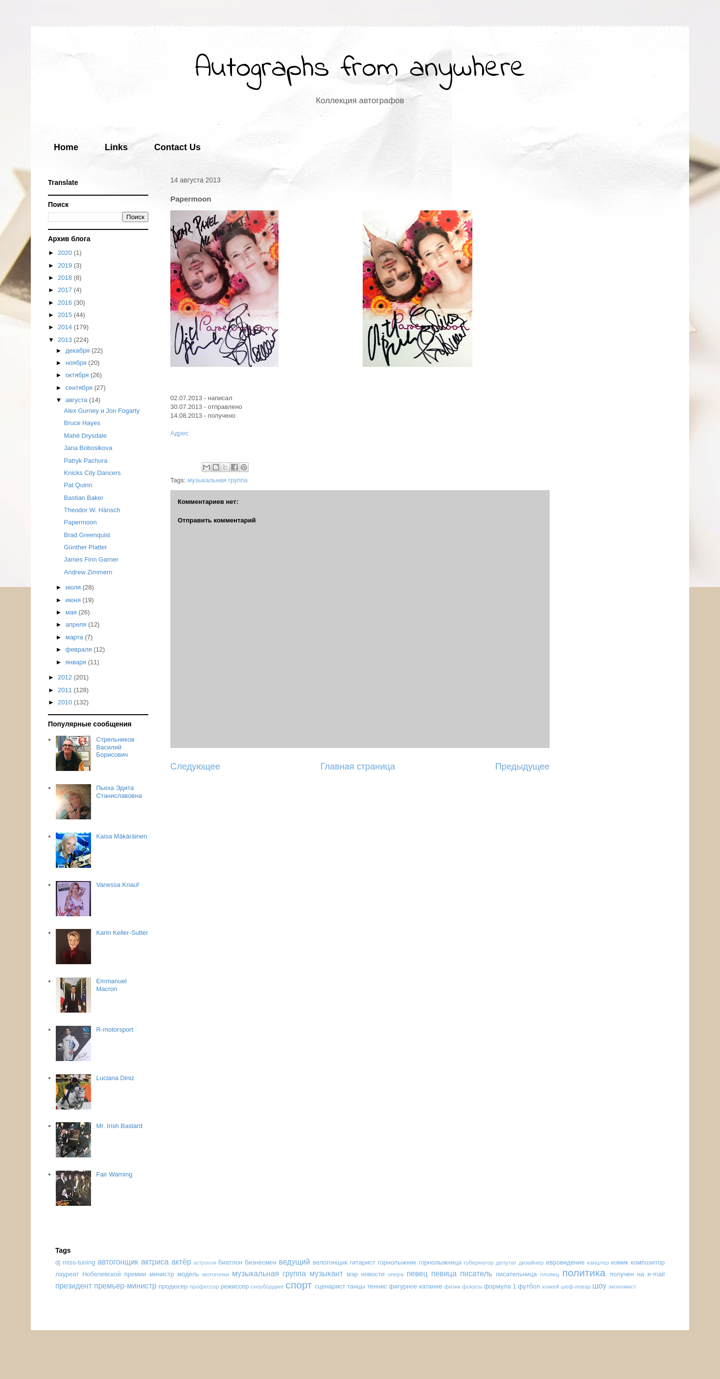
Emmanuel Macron (111, 985)
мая (72, 612)
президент (73, 1286)
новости (373, 1274)
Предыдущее (522, 766)
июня (74, 600)
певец (417, 1273)
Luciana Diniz (115, 1078)
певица (444, 1273)
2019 (66, 265)
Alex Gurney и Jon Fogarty (101, 410)
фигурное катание (415, 1286)
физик (452, 1286)
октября (78, 375)
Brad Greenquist (87, 535)
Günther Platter (85, 547)
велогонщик (330, 1262)
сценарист (330, 1286)
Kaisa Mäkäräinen (121, 836)
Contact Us (177, 147)
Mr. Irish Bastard (119, 1126)
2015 (66, 314)
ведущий (294, 1262)
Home (66, 147)
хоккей (550, 1286)
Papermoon (80, 522)
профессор (204, 1286)
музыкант (326, 1273)
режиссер (235, 1286)
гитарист (362, 1262)
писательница (516, 1274)
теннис (377, 1286)
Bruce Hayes (82, 423)
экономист (622, 1286)
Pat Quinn (78, 485)
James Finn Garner (91, 559)
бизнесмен (261, 1262)
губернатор (479, 1262)
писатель (476, 1273)
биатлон (230, 1262)
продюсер (173, 1286)
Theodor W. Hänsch (92, 510)
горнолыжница (440, 1262)
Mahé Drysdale (85, 435)
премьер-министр (125, 1286)
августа (77, 400)
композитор (647, 1262)
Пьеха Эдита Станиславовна (119, 791)
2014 (66, 327)
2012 (66, 677)
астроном (205, 1263)
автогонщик (117, 1262)
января (77, 662)
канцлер (598, 1262)
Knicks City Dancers (92, 472)
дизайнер (531, 1262)
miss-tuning (79, 1262)
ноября (77, 362)
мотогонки (215, 1274)
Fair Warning (114, 1174)
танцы (356, 1286)
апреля (77, 624)
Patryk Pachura (85, 460)
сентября (80, 387)
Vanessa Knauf (117, 884)
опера (395, 1274)
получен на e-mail (637, 1274)
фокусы (472, 1286)
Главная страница (357, 766)
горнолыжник (397, 1262)
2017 (66, 290)
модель (188, 1274)
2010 (66, 702)
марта (75, 637)
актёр (181, 1262)
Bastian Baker (83, 497)
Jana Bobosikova (88, 448)
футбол (529, 1286)
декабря (79, 350)
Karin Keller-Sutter (122, 932)
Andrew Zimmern (88, 572)
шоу (599, 1286)
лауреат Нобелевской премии (100, 1274)
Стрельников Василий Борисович (115, 747)
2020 (66, 252)
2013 (66, 339)
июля (74, 587)
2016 (66, 302)
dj (57, 1262)
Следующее (195, 766)
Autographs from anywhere (360, 68)
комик (619, 1262)
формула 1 (500, 1286)
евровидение (565, 1262)
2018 (66, 277)
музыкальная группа (217, 480)
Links (116, 147)
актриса (155, 1262)
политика (583, 1272)
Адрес (179, 433)
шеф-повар (576, 1286)
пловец (549, 1274)
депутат (506, 1262)
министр (161, 1274)
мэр (352, 1274)
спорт (298, 1284)
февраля (80, 649)
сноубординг (267, 1286)
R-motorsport (114, 1029)
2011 (66, 690)
